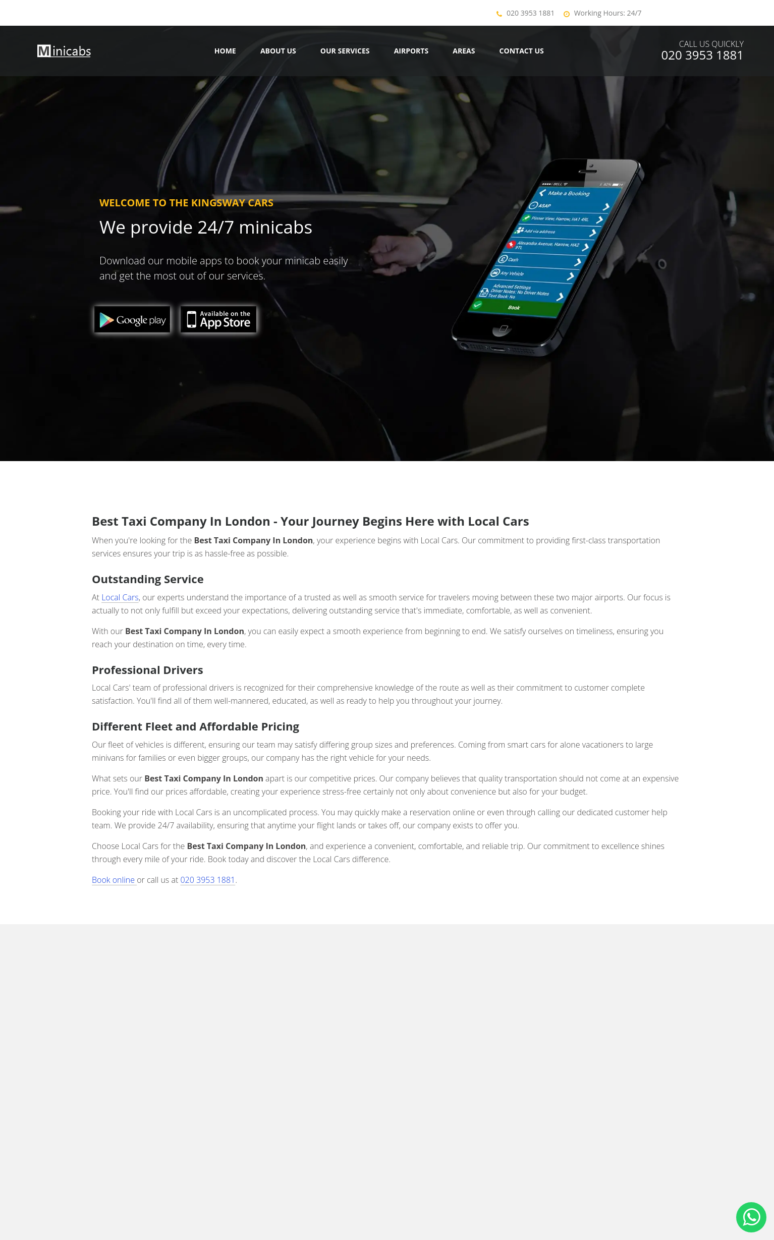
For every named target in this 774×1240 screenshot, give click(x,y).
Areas (464, 50)
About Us (278, 50)
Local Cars (120, 597)
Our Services (345, 50)
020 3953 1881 (531, 13)
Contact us (522, 50)
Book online (114, 879)
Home (225, 50)
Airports (411, 50)
